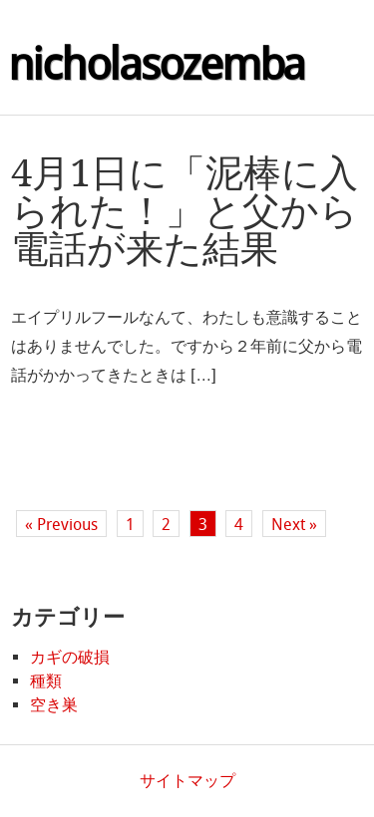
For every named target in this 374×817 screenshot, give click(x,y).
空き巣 (54, 704)
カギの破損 (70, 657)
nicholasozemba (156, 65)
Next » (294, 524)
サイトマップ (187, 780)
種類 (46, 681)
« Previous (61, 524)
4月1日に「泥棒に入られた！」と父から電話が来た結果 (184, 211)
